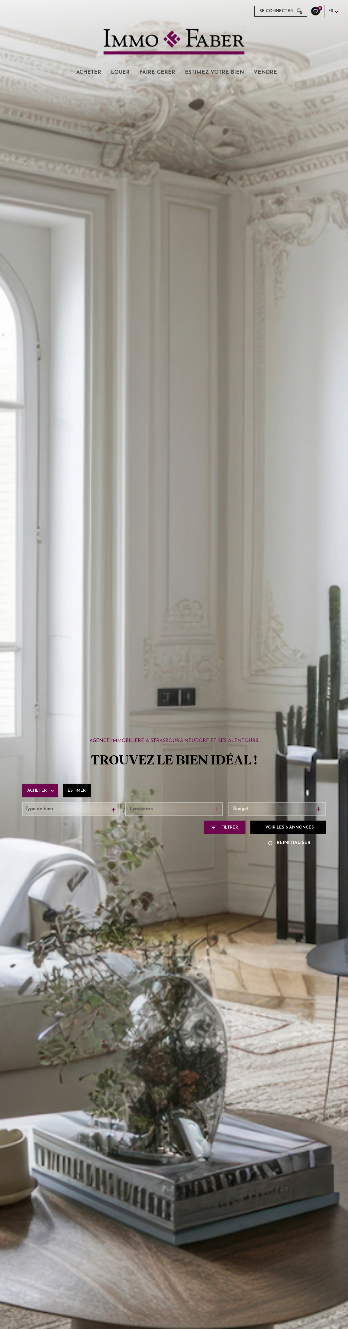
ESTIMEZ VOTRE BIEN (214, 72)
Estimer (77, 790)
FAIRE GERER (157, 72)
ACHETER (88, 72)
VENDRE (265, 72)
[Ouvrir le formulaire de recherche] (224, 827)
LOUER (120, 72)
